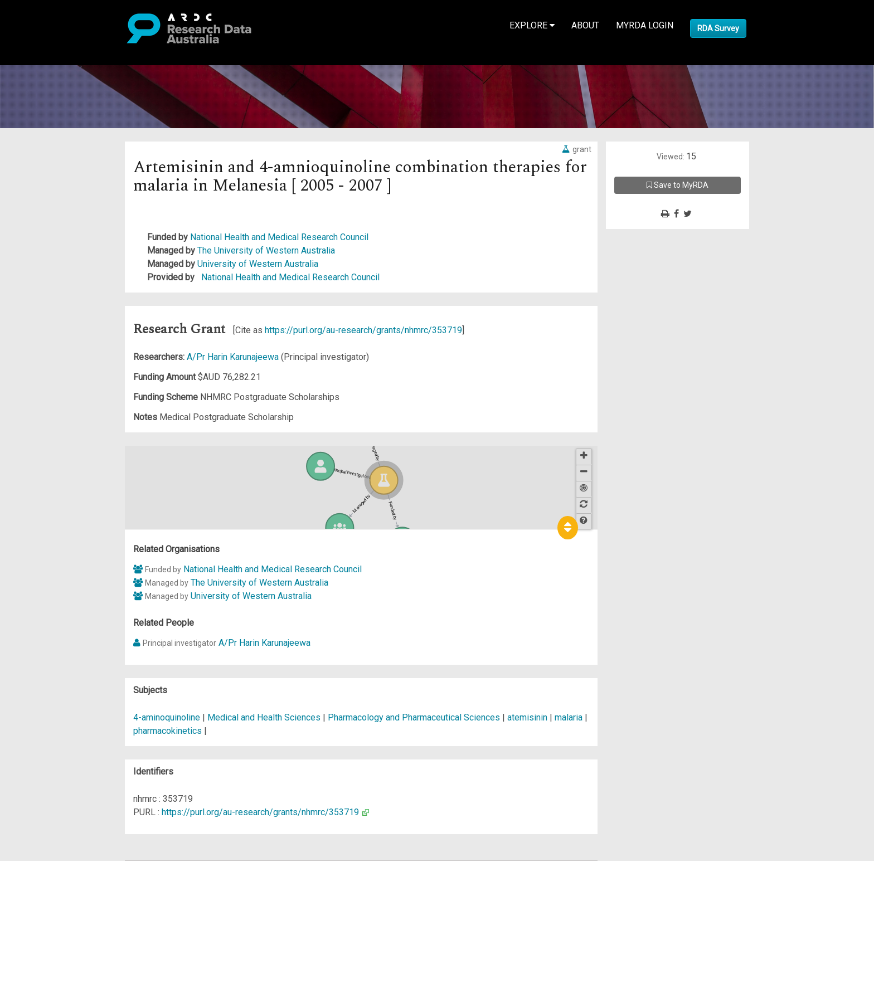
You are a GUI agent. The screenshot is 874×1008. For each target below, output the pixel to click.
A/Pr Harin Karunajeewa (234, 357)
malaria (568, 717)
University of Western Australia (257, 264)
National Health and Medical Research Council (279, 237)
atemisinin (527, 717)
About (585, 25)
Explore (532, 25)
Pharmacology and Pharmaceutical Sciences (415, 717)
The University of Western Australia (266, 250)
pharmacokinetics (167, 730)
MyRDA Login (644, 25)
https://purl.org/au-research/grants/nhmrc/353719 (363, 330)
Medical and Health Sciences (265, 717)
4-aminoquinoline (166, 717)
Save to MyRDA (677, 185)
